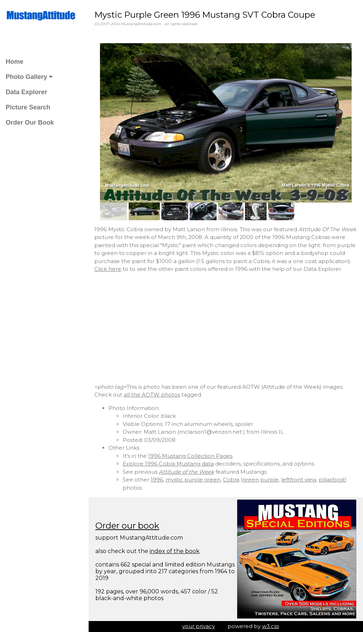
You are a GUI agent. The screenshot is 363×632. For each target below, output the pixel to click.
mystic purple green (193, 479)
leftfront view (298, 479)
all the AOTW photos (152, 394)
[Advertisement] (225, 328)
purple (269, 479)
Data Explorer (26, 92)
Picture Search (28, 107)
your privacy (198, 626)
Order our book (127, 525)
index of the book (175, 551)
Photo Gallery (29, 76)
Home (14, 61)
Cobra (231, 479)
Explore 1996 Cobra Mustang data (168, 463)
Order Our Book (30, 122)
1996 (157, 479)
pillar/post (332, 479)
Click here (107, 269)
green (250, 479)
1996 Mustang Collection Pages (190, 455)
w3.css (270, 626)
